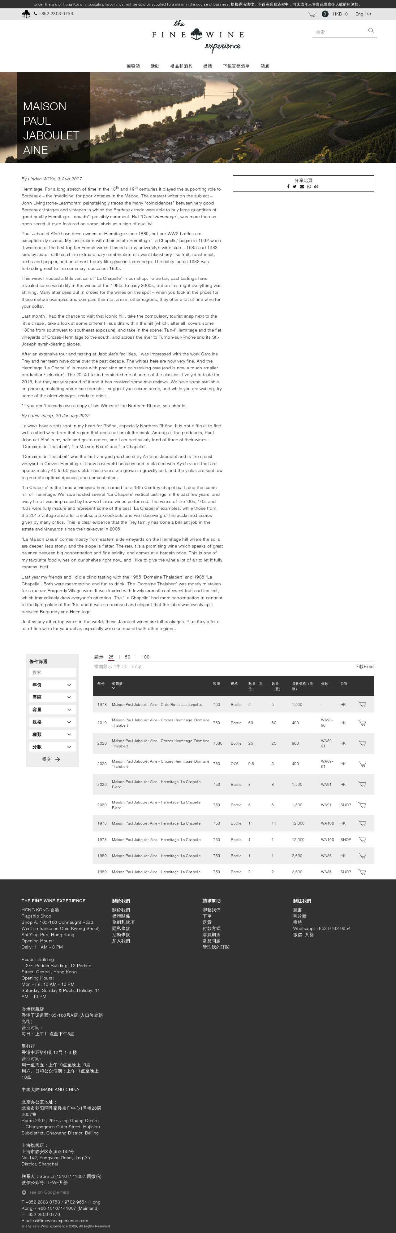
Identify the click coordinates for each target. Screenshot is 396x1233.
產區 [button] (52, 697)
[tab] (52, 684)
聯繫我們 (212, 908)
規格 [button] (52, 722)
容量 (213, 683)
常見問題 (212, 939)
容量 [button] (52, 710)
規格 (231, 683)
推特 (297, 920)
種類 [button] (52, 734)
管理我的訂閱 (216, 945)
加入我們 (121, 939)
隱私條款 (121, 926)
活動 (155, 65)
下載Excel (365, 666)
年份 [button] (52, 685)
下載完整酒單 (236, 65)
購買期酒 (212, 933)
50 (127, 656)
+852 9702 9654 (333, 926)
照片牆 (300, 914)
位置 (344, 683)
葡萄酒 (133, 65)
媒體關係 (121, 914)
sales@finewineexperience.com (57, 1219)
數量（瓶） (275, 686)
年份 (101, 683)
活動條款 (121, 933)
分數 (325, 683)
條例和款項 (123, 920)
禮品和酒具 (181, 65)
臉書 (297, 908)
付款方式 (212, 926)
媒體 (207, 65)
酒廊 (264, 65)
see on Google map (45, 1190)
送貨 (207, 920)
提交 (51, 759)
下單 (207, 914)
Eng (359, 13)
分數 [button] (52, 747)
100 (146, 656)
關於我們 (121, 908)
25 (111, 656)
